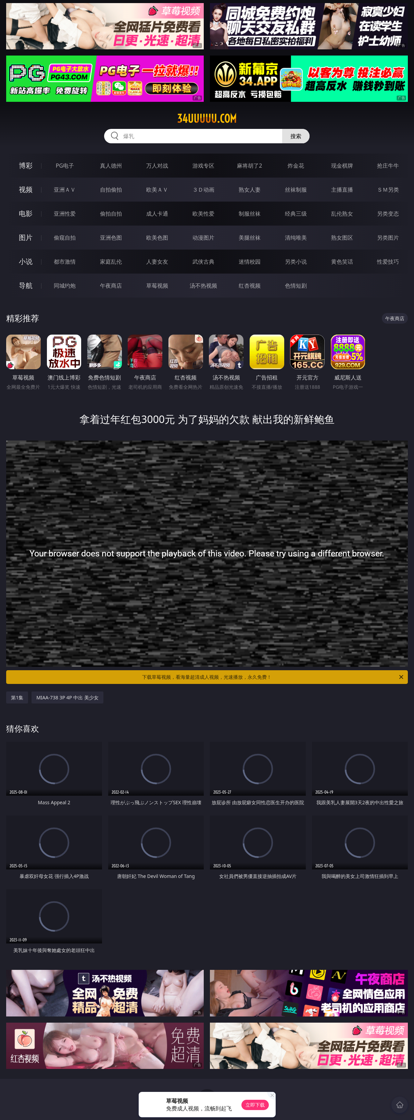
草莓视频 (157, 285)
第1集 (17, 697)
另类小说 (296, 261)
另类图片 (388, 237)
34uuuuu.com (207, 118)
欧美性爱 (203, 213)
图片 (26, 237)
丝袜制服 (296, 189)
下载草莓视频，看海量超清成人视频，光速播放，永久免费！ (273, 677)
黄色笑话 (342, 261)
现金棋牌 (342, 165)
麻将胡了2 (249, 165)
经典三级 (296, 213)
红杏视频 (250, 285)
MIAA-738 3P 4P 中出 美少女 (67, 697)
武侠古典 (203, 261)
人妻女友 (157, 261)
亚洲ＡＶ (65, 189)
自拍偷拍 (111, 189)
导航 (26, 285)
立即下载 (255, 1104)
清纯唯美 (296, 237)
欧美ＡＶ (157, 189)
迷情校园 (250, 261)
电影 (26, 213)
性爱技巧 (388, 261)
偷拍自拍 (111, 213)
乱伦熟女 (342, 213)
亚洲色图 (111, 237)
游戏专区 (203, 165)
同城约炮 (65, 285)
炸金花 (296, 165)
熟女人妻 (250, 189)
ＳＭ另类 (388, 189)
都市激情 (65, 261)
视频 (26, 189)
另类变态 (388, 213)
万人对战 (157, 165)
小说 (26, 261)
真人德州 (111, 165)
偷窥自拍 (65, 237)
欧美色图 (157, 237)
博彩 (26, 165)
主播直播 (342, 189)
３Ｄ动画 (203, 189)
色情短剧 (296, 285)
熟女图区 (342, 237)
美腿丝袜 (250, 237)
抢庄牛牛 (388, 165)
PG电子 (65, 165)
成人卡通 (157, 213)
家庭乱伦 (111, 261)
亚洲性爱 (65, 213)
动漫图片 (203, 237)
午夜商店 (111, 285)
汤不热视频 (203, 285)
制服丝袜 (250, 213)
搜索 (295, 136)
